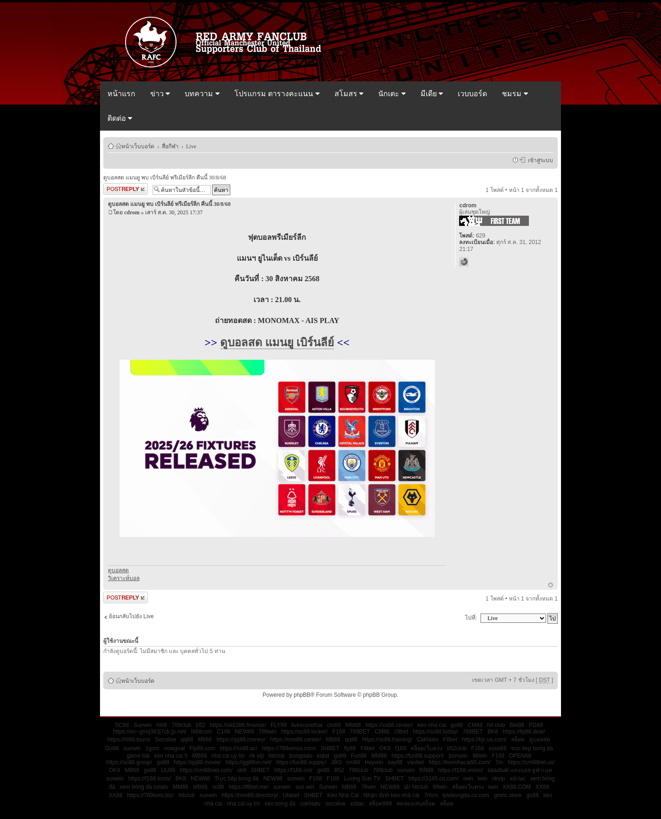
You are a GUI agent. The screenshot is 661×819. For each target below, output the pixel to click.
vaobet (415, 762)
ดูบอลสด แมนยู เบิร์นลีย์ (277, 343)
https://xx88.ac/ (239, 748)
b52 (200, 725)
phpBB (302, 695)
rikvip (498, 778)
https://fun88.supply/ (301, 762)
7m (499, 762)
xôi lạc (517, 778)
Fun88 (359, 756)
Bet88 (516, 725)
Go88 (112, 748)
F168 (338, 731)
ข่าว (160, 94)
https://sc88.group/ (129, 762)
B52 (339, 770)
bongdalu (300, 756)
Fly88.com (202, 748)
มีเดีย (432, 94)
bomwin (457, 756)
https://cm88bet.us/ (530, 762)
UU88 (168, 770)
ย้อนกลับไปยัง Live (131, 616)
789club (181, 725)
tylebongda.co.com (465, 795)
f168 (400, 748)
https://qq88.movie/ (197, 762)
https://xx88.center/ (389, 725)
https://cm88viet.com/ (206, 770)
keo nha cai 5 (170, 756)
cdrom (132, 212)
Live (191, 146)
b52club (457, 748)
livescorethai (306, 725)
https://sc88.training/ (387, 739)
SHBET (329, 748)
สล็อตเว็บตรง (426, 748)
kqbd (323, 756)
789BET (360, 731)
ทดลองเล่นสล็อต (415, 803)
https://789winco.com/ (289, 748)
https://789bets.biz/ (150, 795)
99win (440, 787)
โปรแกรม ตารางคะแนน (277, 94)
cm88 (334, 725)
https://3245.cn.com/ (433, 778)
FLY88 (279, 725)
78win (368, 787)
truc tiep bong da (532, 748)
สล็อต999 (380, 803)
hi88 (161, 725)
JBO (336, 762)
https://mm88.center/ (295, 739)
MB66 (333, 739)
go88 (457, 725)
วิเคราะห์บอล (124, 578)
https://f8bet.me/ (249, 787)
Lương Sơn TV (362, 778)
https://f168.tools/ (149, 778)
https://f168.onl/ (293, 770)
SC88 (122, 725)
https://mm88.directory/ (249, 795)
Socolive (165, 739)
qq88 (187, 739)
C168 (223, 731)
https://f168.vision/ (460, 770)
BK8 (492, 731)
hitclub (276, 756)
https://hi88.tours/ (128, 739)
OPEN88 (520, 756)
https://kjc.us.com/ (484, 739)
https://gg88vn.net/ (249, 762)
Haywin (374, 762)
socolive (335, 803)
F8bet (450, 739)
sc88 (218, 787)
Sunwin (143, 725)
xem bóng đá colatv (144, 787)
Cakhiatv (428, 739)
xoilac (357, 803)
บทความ (202, 94)
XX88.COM (516, 787)
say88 (394, 762)
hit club (496, 725)
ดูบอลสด (118, 570)
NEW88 (244, 731)
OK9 (385, 748)
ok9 (241, 770)
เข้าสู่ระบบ (539, 160)
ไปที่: (471, 617)
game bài (138, 756)
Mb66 (205, 739)
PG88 (536, 725)
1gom (153, 748)
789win (267, 731)
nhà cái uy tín (228, 756)
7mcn (431, 795)
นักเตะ (391, 94)
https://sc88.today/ (435, 731)
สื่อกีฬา (170, 146)
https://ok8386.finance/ (238, 725)
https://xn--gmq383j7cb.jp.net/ (150, 731)
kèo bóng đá (280, 803)
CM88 (474, 725)
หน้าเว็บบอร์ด (137, 146)
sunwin (131, 748)
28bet (401, 731)
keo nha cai (431, 725)
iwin (468, 778)
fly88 (350, 748)
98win (480, 756)
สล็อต (518, 739)
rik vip (256, 756)
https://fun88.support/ (418, 756)
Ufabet (291, 795)
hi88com (201, 731)
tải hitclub (416, 787)
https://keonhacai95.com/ (459, 762)
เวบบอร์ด (472, 94)
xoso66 (497, 748)
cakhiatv (310, 803)
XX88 (542, 787)
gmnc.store (507, 795)
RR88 (426, 770)
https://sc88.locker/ (304, 731)
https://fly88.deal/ (524, 731)
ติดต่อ (119, 118)
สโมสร (348, 94)
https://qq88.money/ (240, 739)
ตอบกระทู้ (125, 189)
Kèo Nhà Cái (343, 795)
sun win (304, 787)
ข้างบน (550, 586)
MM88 (353, 725)
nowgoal (174, 748)
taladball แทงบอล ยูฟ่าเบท (520, 770)
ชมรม (514, 94)
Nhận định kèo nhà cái (392, 795)
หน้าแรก (121, 94)
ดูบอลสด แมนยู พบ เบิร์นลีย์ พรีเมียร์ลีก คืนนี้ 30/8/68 (164, 177)
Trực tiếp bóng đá (236, 778)
